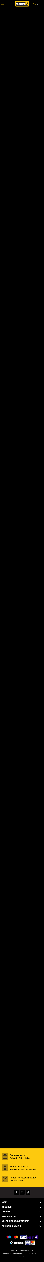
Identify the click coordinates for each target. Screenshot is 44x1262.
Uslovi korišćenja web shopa (22, 1251)
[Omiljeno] (35, 4)
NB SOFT (30, 1254)
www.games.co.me (14, 1254)
